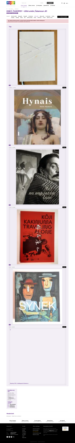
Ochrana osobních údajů (37, 433)
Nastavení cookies (36, 434)
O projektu (24, 428)
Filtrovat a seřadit (63, 16)
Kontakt (23, 430)
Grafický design (29, 17)
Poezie (35, 17)
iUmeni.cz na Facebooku (14, 434)
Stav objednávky (12, 406)
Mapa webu (24, 437)
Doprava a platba (35, 430)
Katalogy (17, 17)
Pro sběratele (48, 16)
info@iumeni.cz (11, 397)
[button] (13, 437)
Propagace (24, 433)
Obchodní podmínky (36, 428)
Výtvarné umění (14, 16)
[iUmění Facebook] (7, 436)
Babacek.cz (43, 441)
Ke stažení (24, 434)
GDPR (23, 436)
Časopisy (12, 17)
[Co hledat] (30, 3)
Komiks (53, 16)
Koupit (64, 87)
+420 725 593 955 (13, 404)
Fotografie (25, 16)
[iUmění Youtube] (11, 436)
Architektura (30, 16)
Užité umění (36, 16)
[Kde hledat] (43, 3)
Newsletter (24, 431)
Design (21, 17)
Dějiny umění (42, 16)
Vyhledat (50, 2)
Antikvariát (39, 17)
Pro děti (44, 17)
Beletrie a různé (49, 17)
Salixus (36, 441)
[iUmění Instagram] (9, 436)
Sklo (25, 17)
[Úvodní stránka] (11, 4)
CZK (67, 3)
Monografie (20, 16)
